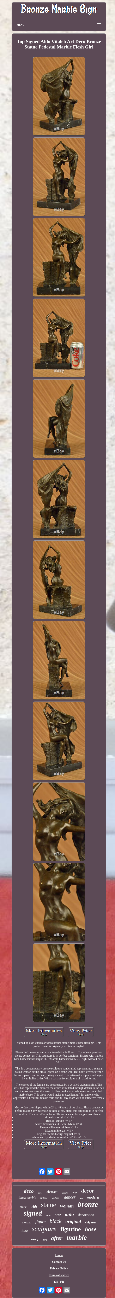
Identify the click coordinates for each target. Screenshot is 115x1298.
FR (62, 1281)
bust (25, 1231)
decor (87, 1191)
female (65, 1193)
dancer (69, 1197)
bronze (88, 1204)
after (56, 1238)
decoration (86, 1215)
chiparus (90, 1222)
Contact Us (59, 1261)
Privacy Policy (59, 1268)
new (58, 1215)
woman (67, 1205)
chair (56, 1197)
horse (40, 1193)
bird (45, 1239)
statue (48, 1204)
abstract (52, 1192)
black (55, 1221)
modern (93, 1197)
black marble (27, 1197)
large (74, 1192)
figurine (70, 1229)
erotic (23, 1206)
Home (59, 1255)
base (90, 1229)
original (73, 1221)
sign (48, 1215)
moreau (26, 1222)
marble (77, 1237)
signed (33, 1213)
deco (29, 1191)
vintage (43, 1197)
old (81, 1198)
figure (40, 1221)
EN (56, 1281)
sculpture (44, 1229)
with (34, 1206)
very (34, 1239)
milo (69, 1214)
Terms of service (59, 1275)
